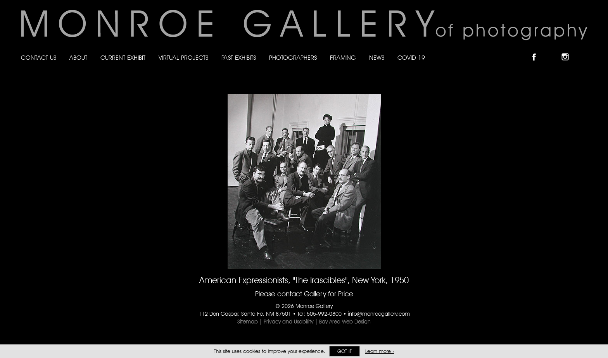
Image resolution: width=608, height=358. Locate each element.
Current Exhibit (122, 57)
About (78, 57)
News (376, 57)
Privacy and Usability (288, 321)
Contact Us (38, 57)
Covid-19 (411, 57)
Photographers (293, 57)
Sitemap (247, 321)
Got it (344, 351)
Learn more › (379, 351)
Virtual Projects (183, 57)
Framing (343, 57)
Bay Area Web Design (345, 321)
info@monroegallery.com (379, 314)
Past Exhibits (238, 57)
